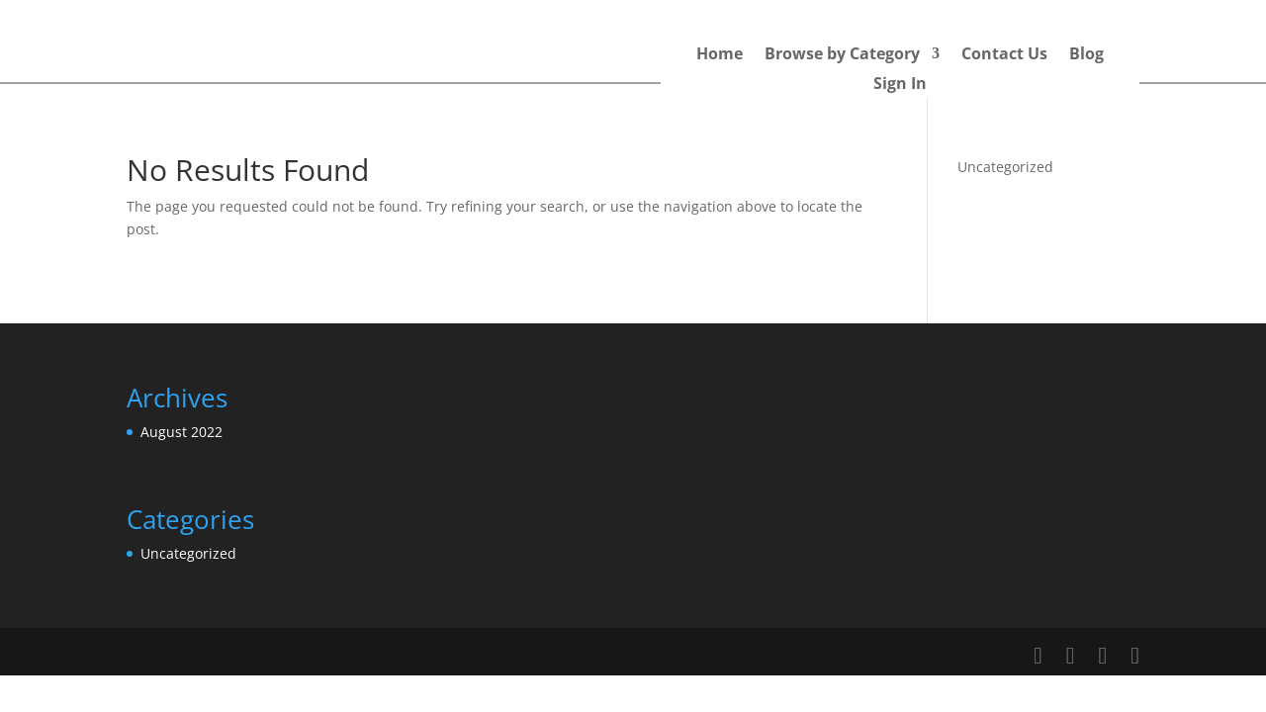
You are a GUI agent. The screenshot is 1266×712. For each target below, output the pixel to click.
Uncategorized (1005, 166)
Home (719, 55)
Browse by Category (842, 55)
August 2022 (181, 431)
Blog (1086, 55)
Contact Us (1004, 55)
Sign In (900, 85)
